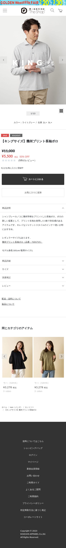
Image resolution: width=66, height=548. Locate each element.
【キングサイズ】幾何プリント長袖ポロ (20, 410)
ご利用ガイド (33, 482)
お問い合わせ (33, 475)
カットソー (29, 407)
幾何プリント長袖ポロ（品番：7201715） (22, 242)
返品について (8, 304)
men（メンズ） (16, 407)
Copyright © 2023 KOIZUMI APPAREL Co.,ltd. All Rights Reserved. (33, 533)
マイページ (33, 461)
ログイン (33, 455)
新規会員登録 (33, 468)
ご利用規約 (33, 496)
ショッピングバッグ (33, 448)
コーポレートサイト (33, 517)
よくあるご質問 (33, 489)
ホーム (4, 407)
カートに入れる (33, 179)
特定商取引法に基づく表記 (33, 510)
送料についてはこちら (33, 441)
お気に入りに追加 (33, 192)
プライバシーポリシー (33, 503)
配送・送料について (11, 298)
